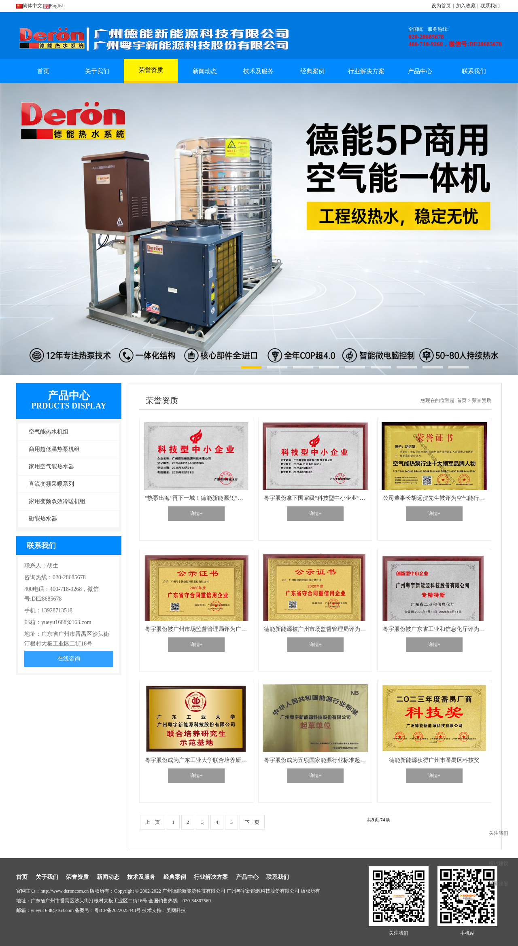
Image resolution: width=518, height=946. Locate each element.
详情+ (196, 513)
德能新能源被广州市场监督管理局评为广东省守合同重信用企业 (343, 629)
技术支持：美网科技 (164, 910)
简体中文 (29, 5)
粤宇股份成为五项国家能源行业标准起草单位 (320, 760)
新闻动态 (205, 71)
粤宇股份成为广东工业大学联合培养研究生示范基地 (210, 760)
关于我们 (97, 71)
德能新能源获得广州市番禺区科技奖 (434, 760)
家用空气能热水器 (51, 466)
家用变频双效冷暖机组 (57, 501)
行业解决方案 (366, 71)
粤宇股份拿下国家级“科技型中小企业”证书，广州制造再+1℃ (340, 498)
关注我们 (498, 833)
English (54, 5)
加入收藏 (466, 5)
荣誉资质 (151, 74)
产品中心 (420, 71)
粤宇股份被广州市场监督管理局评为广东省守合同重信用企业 (221, 629)
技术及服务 (258, 71)
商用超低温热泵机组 (54, 449)
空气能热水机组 (48, 432)
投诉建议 (498, 863)
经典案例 (312, 71)
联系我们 (490, 5)
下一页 (252, 822)
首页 (43, 71)
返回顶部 (498, 884)
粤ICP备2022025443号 (117, 910)
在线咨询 (68, 659)
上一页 (152, 822)
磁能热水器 (43, 519)
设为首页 (441, 5)
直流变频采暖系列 (51, 484)
